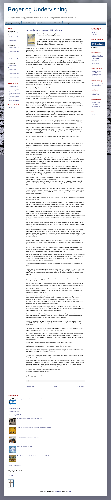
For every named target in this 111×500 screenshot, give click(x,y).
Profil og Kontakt (13, 108)
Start (55, 386)
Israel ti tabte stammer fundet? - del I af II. (28, 437)
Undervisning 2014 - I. (15, 411)
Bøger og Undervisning (38, 9)
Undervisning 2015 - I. (15, 408)
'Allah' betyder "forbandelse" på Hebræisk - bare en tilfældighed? (34, 427)
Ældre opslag (80, 386)
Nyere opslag (30, 386)
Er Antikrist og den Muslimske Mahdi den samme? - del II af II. (33, 456)
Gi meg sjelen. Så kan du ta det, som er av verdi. (29, 418)
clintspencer (58, 491)
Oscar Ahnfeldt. (96, 102)
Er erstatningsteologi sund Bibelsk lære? (97, 84)
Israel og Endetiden (70, 23)
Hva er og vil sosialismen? (95, 93)
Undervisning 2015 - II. (15, 415)
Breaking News (42, 23)
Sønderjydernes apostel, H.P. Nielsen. (44, 30)
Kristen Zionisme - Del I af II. (96, 72)
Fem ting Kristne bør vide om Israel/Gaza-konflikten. (30, 399)
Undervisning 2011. (14, 100)
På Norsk (94, 33)
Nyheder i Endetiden (29, 23)
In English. (94, 35)
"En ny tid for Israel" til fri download (97, 62)
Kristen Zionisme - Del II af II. (96, 75)
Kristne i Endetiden (55, 23)
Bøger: (94, 114)
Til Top (11, 475)
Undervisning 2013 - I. (15, 465)
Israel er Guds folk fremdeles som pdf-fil (97, 56)
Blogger (69, 491)
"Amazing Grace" (96, 106)
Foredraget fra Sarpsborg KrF (96, 59)
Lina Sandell (95, 104)
